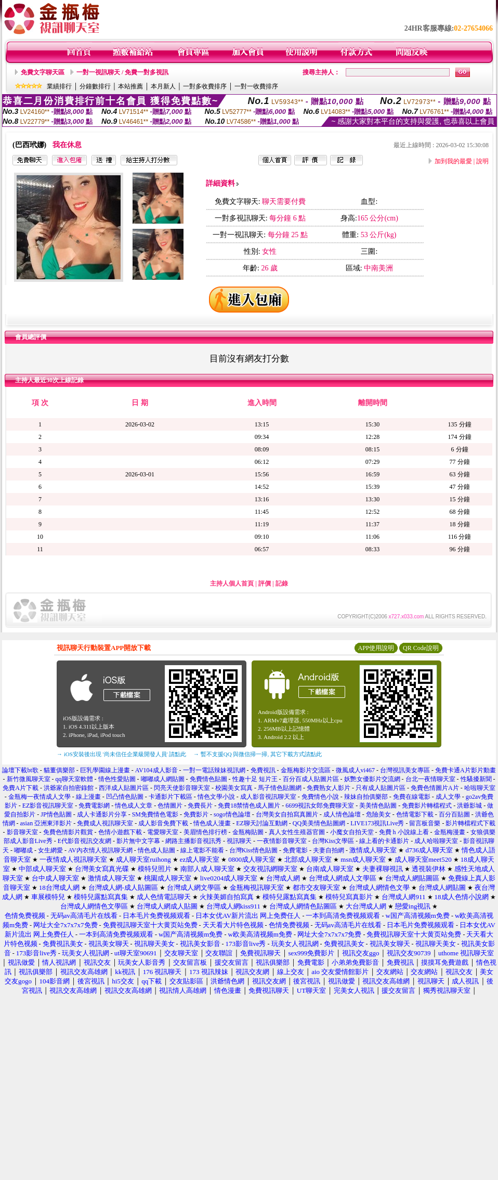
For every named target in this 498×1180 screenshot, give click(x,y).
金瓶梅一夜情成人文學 (39, 796)
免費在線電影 (411, 796)
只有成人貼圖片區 (380, 788)
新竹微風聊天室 (29, 779)
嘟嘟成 (23, 850)
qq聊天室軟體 (74, 779)
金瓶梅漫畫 (449, 832)
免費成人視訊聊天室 (105, 823)
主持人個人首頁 (232, 583)
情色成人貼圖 (156, 850)
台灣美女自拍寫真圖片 (287, 814)
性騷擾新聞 (476, 779)
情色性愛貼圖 (117, 779)
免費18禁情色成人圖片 (249, 805)
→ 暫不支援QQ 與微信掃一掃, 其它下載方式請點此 (257, 754)
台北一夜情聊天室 (430, 779)
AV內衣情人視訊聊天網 (100, 850)
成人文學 (448, 796)
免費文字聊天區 (42, 72)
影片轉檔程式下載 (470, 823)
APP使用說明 (376, 648)
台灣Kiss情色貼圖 (253, 850)
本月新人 (163, 86)
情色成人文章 (133, 805)
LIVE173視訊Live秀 (377, 823)
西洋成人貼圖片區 (124, 788)
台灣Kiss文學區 (333, 841)
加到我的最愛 (453, 161)
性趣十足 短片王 (255, 779)
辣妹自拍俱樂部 (366, 796)
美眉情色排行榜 (205, 832)
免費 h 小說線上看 (404, 832)
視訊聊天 (239, 841)
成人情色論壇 (342, 814)
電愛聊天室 (162, 832)
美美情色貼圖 (378, 805)
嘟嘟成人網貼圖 (163, 779)
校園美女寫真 (234, 788)
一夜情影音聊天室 (282, 841)
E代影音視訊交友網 (84, 841)
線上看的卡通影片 (384, 841)
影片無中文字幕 (138, 841)
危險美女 (378, 814)
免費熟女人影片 (328, 788)
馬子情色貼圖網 (280, 788)
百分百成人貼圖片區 (311, 779)
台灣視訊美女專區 (405, 770)
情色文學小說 (216, 796)
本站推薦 (130, 86)
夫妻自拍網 (328, 850)
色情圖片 (170, 805)
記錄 (282, 583)
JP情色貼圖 (56, 814)
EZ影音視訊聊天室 (48, 805)
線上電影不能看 (202, 850)
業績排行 (59, 86)
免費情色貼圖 (208, 779)
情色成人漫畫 (212, 823)
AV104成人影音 (156, 770)
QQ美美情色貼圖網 (319, 823)
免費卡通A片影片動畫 (465, 770)
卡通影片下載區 (170, 796)
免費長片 (200, 805)
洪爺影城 (469, 805)
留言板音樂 (424, 823)
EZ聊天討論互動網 (261, 823)
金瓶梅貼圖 (248, 832)
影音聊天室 (22, 832)
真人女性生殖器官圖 (297, 832)
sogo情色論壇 (232, 814)
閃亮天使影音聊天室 (182, 788)
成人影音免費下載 (163, 823)
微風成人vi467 (355, 770)
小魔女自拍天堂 (352, 832)
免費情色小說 (320, 796)
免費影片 (196, 814)
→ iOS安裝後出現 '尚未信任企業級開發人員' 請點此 (121, 754)
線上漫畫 (88, 796)
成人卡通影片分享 (102, 814)
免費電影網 (94, 805)
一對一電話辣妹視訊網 (214, 770)
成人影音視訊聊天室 (268, 796)
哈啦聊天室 (479, 788)
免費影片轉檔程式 (427, 805)
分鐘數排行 (95, 86)
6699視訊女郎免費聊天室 (319, 805)
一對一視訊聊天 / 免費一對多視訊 (122, 72)
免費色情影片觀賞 (68, 832)
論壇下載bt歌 (20, 770)
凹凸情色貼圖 (124, 796)
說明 (482, 161)
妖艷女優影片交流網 (372, 779)
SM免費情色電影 (155, 814)
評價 (264, 583)
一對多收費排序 (205, 86)
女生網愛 (50, 850)
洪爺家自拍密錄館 (69, 788)
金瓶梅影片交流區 (306, 770)
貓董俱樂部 (59, 770)
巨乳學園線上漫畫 (105, 770)
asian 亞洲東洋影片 (46, 823)
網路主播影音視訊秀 (193, 841)
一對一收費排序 (256, 86)
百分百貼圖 (454, 814)
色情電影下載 (415, 814)
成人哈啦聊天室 (436, 841)
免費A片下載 (20, 788)
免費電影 (295, 850)
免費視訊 (263, 770)
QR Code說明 (421, 648)
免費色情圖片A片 (435, 788)
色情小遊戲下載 (120, 832)
